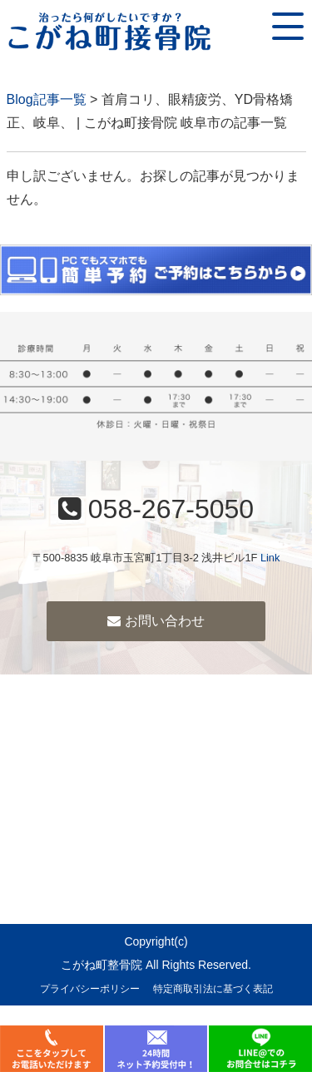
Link (270, 557)
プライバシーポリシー (90, 989)
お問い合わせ (155, 621)
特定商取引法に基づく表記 (213, 989)
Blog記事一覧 (47, 99)
